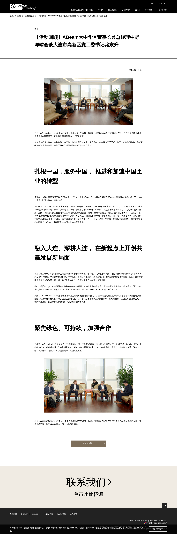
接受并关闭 (158, 529)
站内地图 (73, 514)
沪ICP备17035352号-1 (159, 521)
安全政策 (24, 514)
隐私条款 (35, 514)
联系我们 (162, 4)
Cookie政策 (61, 514)
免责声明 (13, 514)
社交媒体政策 (48, 514)
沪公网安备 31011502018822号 (155, 523)
